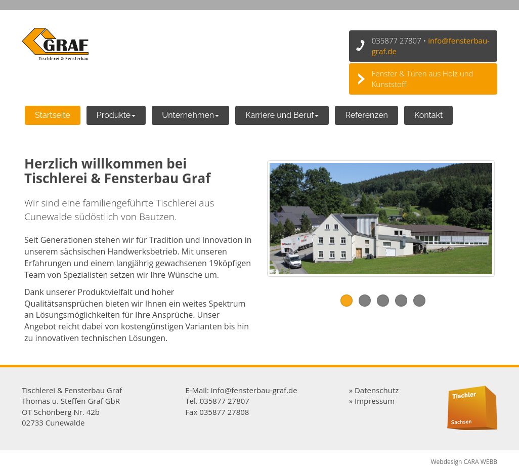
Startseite (52, 115)
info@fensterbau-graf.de (254, 390)
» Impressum (372, 401)
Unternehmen (190, 115)
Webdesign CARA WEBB (463, 461)
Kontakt (428, 115)
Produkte (116, 115)
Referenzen (366, 115)
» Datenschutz (374, 390)
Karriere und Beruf (282, 115)
